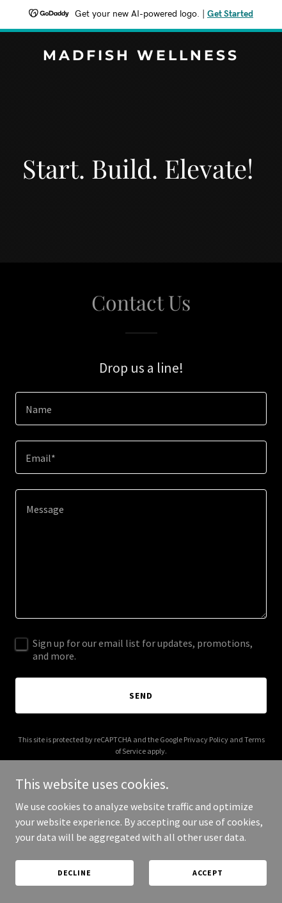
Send (141, 695)
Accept (207, 872)
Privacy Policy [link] (206, 739)
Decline (74, 872)
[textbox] (141, 408)
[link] (141, 56)
